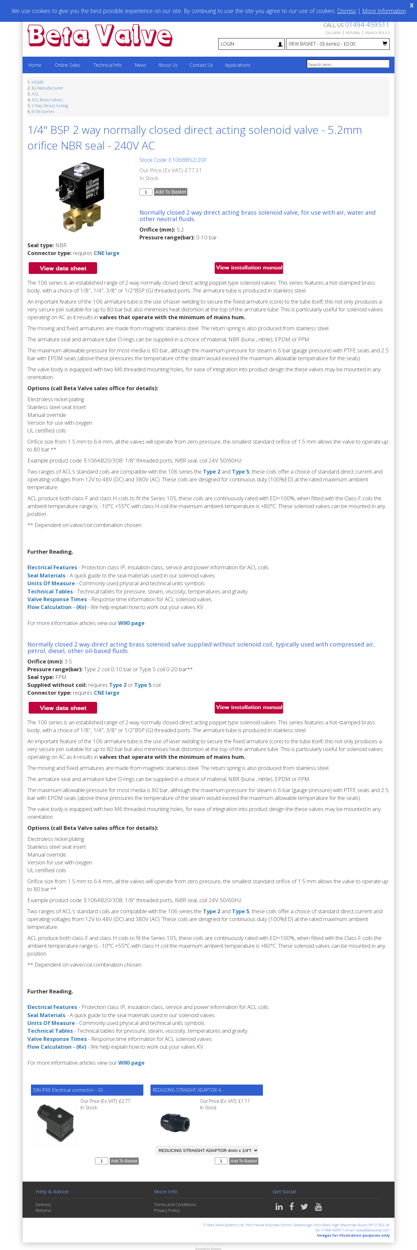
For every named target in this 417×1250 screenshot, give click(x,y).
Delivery (43, 1202)
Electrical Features (52, 567)
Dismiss (346, 11)
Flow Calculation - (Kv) (57, 606)
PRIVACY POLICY (377, 32)
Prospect (216, 1246)
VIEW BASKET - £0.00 (338, 44)
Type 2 (212, 471)
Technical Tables (50, 590)
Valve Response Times (57, 598)
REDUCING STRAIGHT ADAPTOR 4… (188, 1087)
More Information (384, 11)
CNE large (107, 253)
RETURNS (353, 32)
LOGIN (251, 44)
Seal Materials (46, 575)
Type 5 (242, 471)
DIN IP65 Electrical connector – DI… (69, 1087)
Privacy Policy (167, 1208)
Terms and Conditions (175, 1202)
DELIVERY (333, 32)
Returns (43, 1208)
